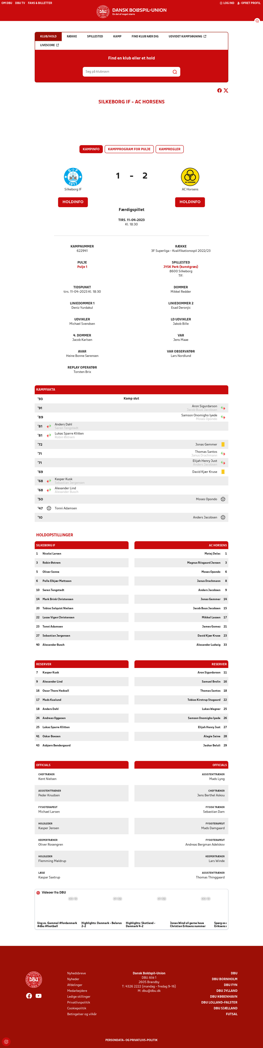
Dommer (181, 287)
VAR (181, 335)
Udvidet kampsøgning (187, 36)
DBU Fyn (230, 985)
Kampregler (169, 149)
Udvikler (82, 319)
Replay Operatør (82, 367)
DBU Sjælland (225, 1008)
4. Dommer (82, 335)
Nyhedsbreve (76, 973)
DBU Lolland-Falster (219, 1002)
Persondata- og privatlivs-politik (131, 1040)
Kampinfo (91, 149)
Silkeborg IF (73, 189)
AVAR (82, 351)
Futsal (231, 1014)
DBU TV (20, 3)
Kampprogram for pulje (129, 149)
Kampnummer (82, 246)
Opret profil (248, 3)
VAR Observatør (181, 351)
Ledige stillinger (78, 996)
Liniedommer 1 (82, 303)
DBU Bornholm (224, 979)
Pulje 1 (82, 267)
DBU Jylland (226, 990)
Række (181, 246)
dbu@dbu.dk (151, 990)
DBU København (223, 996)
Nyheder (73, 979)
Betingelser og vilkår (82, 1014)
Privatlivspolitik (78, 1002)
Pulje (82, 262)
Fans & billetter (40, 3)
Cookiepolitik (76, 1008)
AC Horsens (190, 189)
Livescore (49, 45)
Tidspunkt (82, 287)
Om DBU (6, 3)
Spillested (181, 262)
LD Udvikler (181, 319)
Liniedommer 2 (180, 303)
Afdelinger (74, 985)
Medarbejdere (77, 990)
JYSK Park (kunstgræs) (180, 267)
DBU (234, 973)
